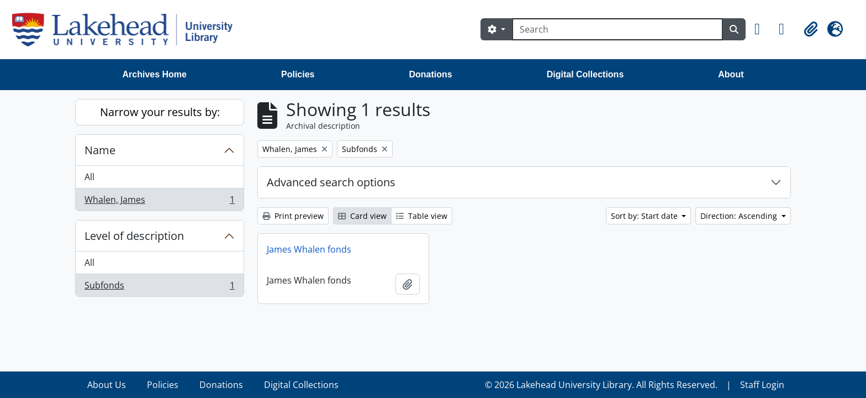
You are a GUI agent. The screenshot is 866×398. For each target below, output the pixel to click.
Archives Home (155, 74)
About (730, 74)
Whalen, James (159, 202)
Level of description (134, 235)
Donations (430, 74)
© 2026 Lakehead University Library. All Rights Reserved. (601, 385)
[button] (762, 29)
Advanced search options (331, 182)
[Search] (617, 29)
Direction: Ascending (739, 216)
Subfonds (159, 287)
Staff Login (762, 385)
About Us (106, 385)
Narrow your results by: (160, 111)
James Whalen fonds (309, 249)
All (89, 177)
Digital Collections (585, 74)
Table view (421, 216)
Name (100, 150)
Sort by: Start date (645, 216)
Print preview (293, 216)
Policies (297, 74)
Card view (362, 216)
